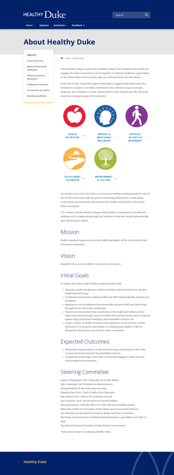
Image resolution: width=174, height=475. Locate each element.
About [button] (29, 25)
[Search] (146, 15)
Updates (44, 25)
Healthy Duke (35, 461)
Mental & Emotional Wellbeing (37, 68)
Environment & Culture (38, 90)
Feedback (77, 25)
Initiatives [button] (59, 25)
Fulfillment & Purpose (37, 84)
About (32, 55)
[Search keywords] (128, 15)
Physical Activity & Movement (36, 77)
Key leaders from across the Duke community (85, 193)
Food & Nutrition (35, 61)
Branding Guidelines (37, 96)
